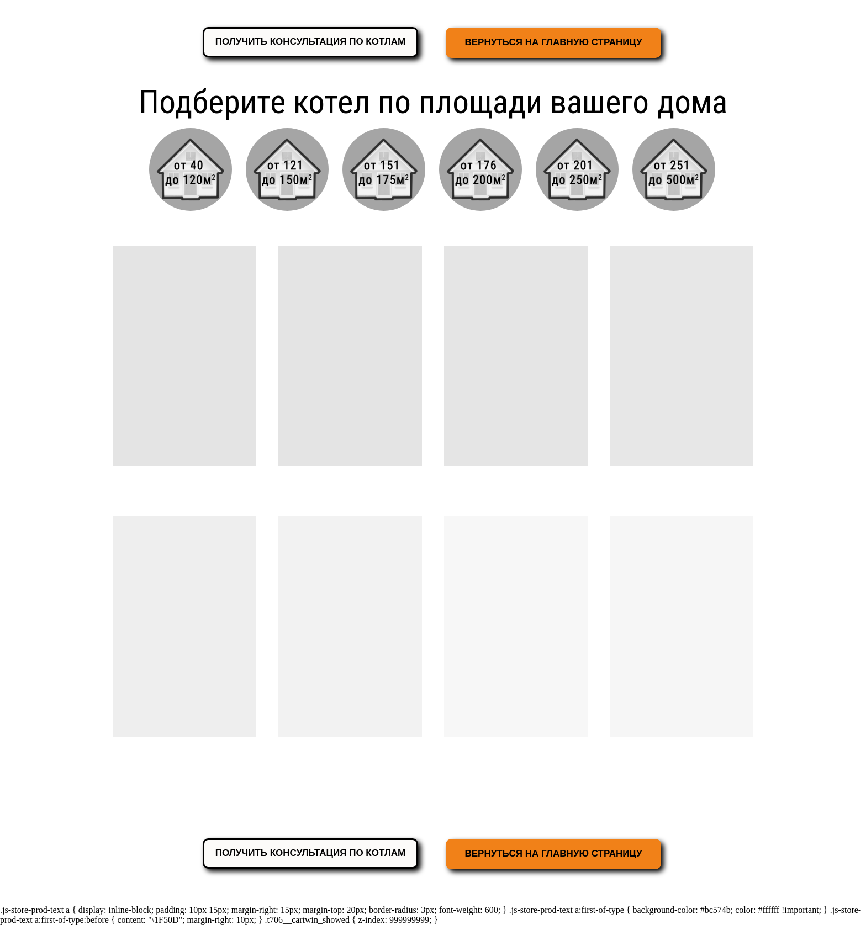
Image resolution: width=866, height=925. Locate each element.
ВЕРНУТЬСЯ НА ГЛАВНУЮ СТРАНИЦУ (553, 42)
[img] (287, 169)
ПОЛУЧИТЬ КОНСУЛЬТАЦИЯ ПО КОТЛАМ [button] (310, 41)
